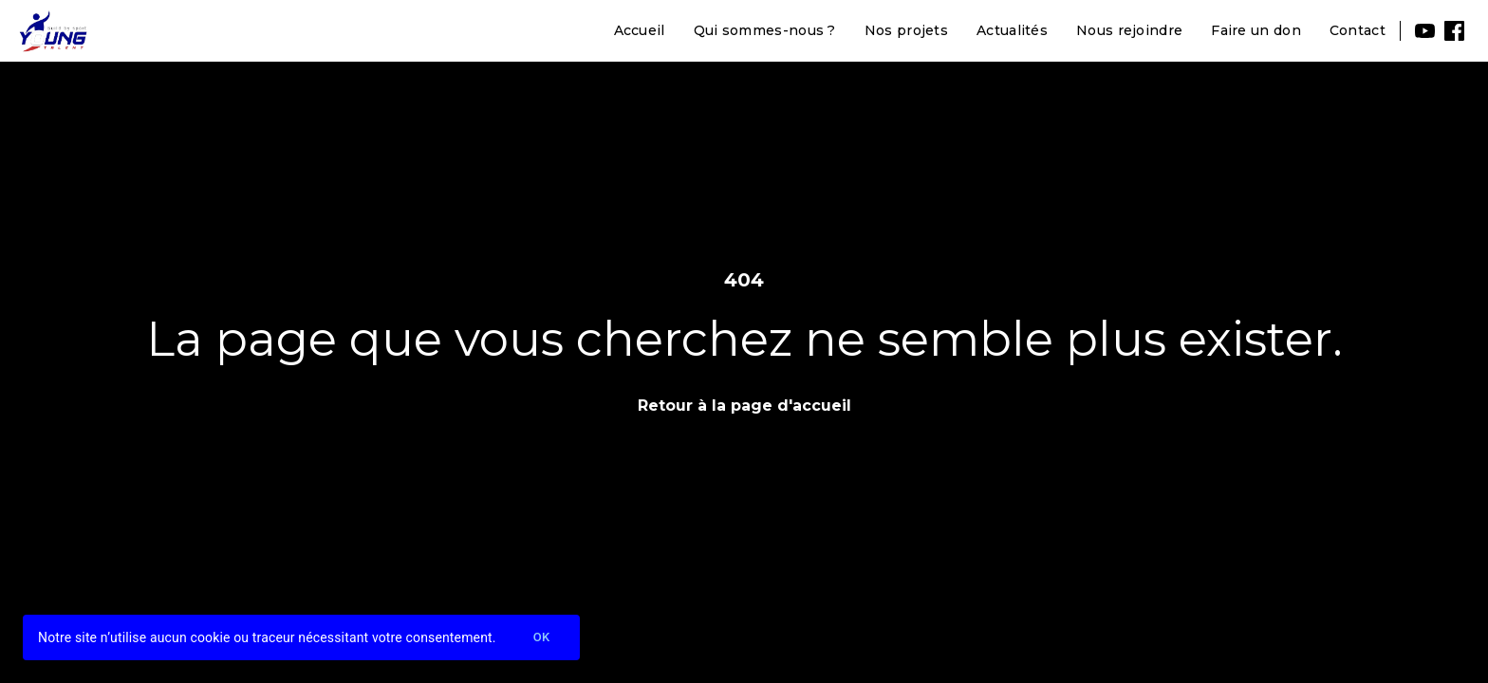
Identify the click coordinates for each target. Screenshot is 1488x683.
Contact (1358, 30)
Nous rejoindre (1129, 30)
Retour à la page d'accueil (744, 406)
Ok (542, 638)
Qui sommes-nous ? (765, 30)
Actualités (1012, 30)
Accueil (639, 30)
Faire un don (1256, 30)
